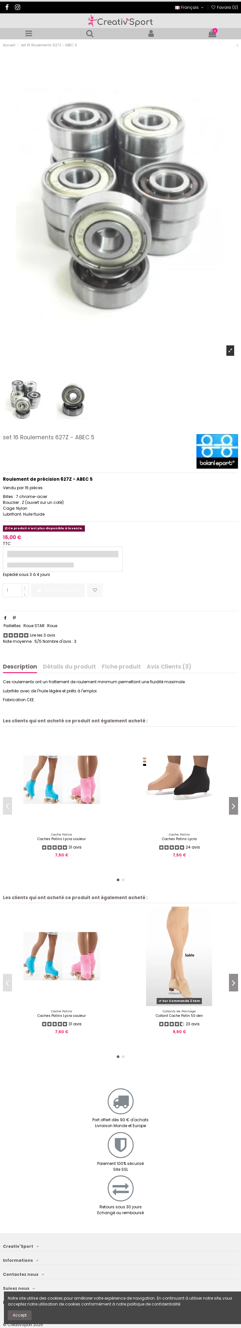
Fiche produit (121, 667)
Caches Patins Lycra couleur (61, 839)
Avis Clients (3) (169, 667)
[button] (118, 880)
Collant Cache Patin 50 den (179, 1015)
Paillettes (12, 625)
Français (190, 7)
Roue (52, 625)
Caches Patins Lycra (179, 839)
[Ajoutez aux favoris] (95, 590)
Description (20, 667)
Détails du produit (69, 667)
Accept (20, 1315)
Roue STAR (34, 625)
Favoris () (224, 7)
